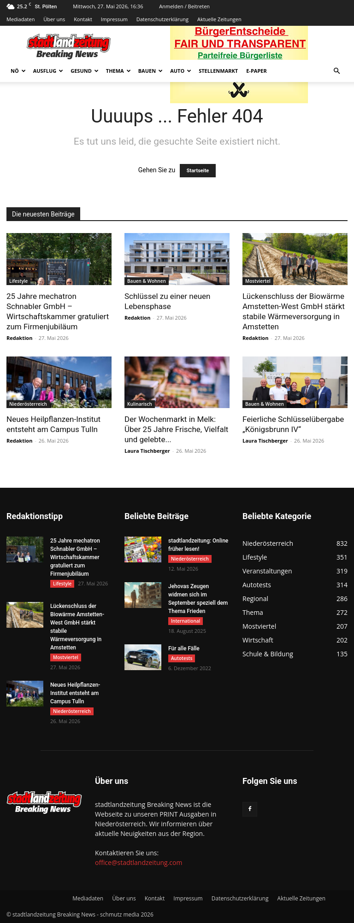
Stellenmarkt (218, 70)
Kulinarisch (139, 404)
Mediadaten (20, 19)
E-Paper (256, 70)
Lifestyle (18, 281)
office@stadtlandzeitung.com (138, 862)
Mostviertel (258, 281)
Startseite (198, 171)
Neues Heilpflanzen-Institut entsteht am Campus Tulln (75, 693)
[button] (336, 71)
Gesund (85, 70)
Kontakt (83, 19)
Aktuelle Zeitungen (219, 19)
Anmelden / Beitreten (184, 6)
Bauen (150, 70)
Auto (180, 70)
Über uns (54, 19)
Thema (118, 70)
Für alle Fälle (184, 648)
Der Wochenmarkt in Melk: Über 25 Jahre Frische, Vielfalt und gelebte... (176, 429)
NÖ (18, 70)
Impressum (114, 19)
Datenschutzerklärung (162, 19)
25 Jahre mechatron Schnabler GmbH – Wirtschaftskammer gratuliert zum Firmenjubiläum (75, 557)
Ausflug (48, 70)
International (185, 621)
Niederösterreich (28, 404)
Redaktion (19, 337)
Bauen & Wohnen (146, 281)
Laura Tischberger (147, 450)
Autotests (181, 658)
